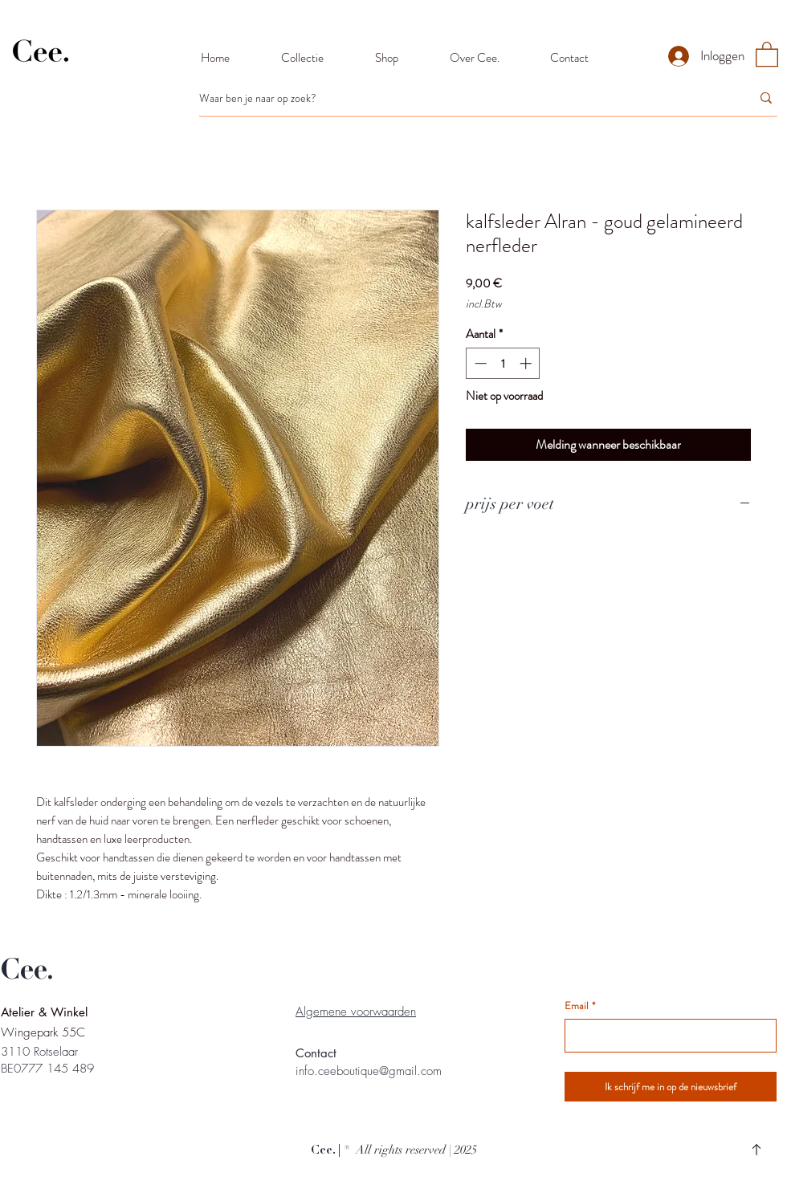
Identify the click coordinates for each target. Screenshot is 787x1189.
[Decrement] (479, 363)
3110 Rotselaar (39, 1052)
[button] (767, 53)
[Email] (665, 1036)
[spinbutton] (503, 363)
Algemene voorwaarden (356, 1012)
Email (580, 1006)
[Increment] (527, 363)
